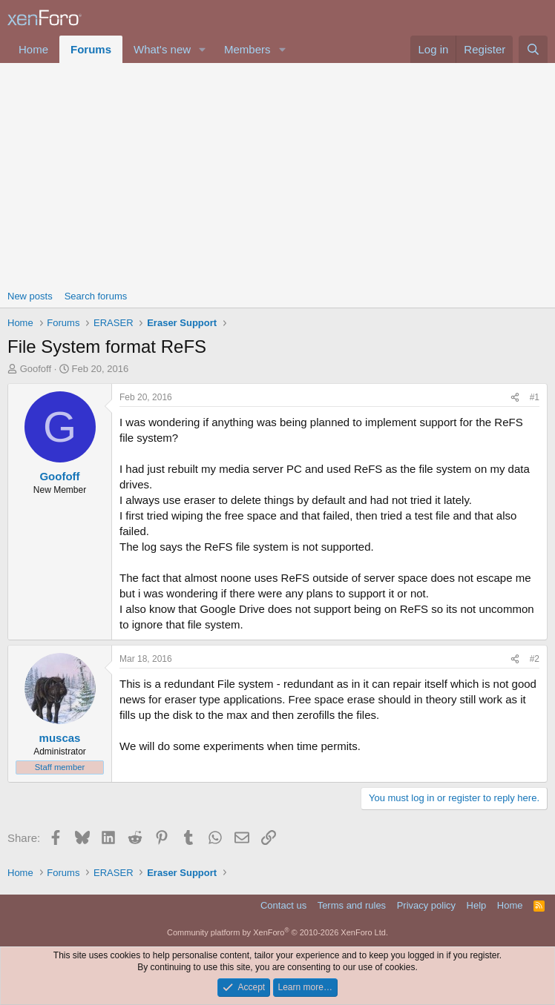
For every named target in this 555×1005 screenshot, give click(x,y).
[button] (202, 49)
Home (33, 49)
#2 (534, 659)
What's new (162, 49)
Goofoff (35, 368)
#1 (534, 397)
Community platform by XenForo (277, 932)
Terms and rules (352, 905)
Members (247, 49)
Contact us (283, 905)
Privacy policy (426, 905)
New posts (30, 296)
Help (477, 905)
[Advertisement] (277, 174)
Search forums (96, 296)
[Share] (515, 397)
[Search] (533, 49)
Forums (90, 49)
